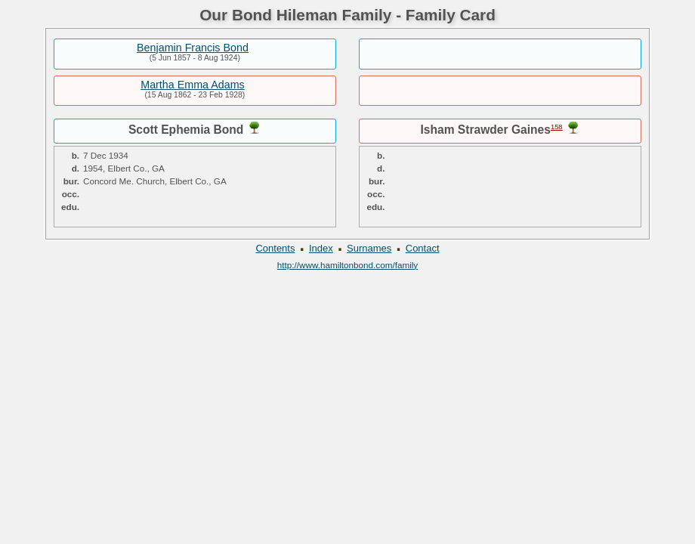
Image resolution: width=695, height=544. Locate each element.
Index (321, 248)
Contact (423, 248)
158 (557, 127)
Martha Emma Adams (192, 85)
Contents (275, 248)
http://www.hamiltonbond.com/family (347, 265)
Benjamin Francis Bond (193, 48)
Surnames (369, 248)
